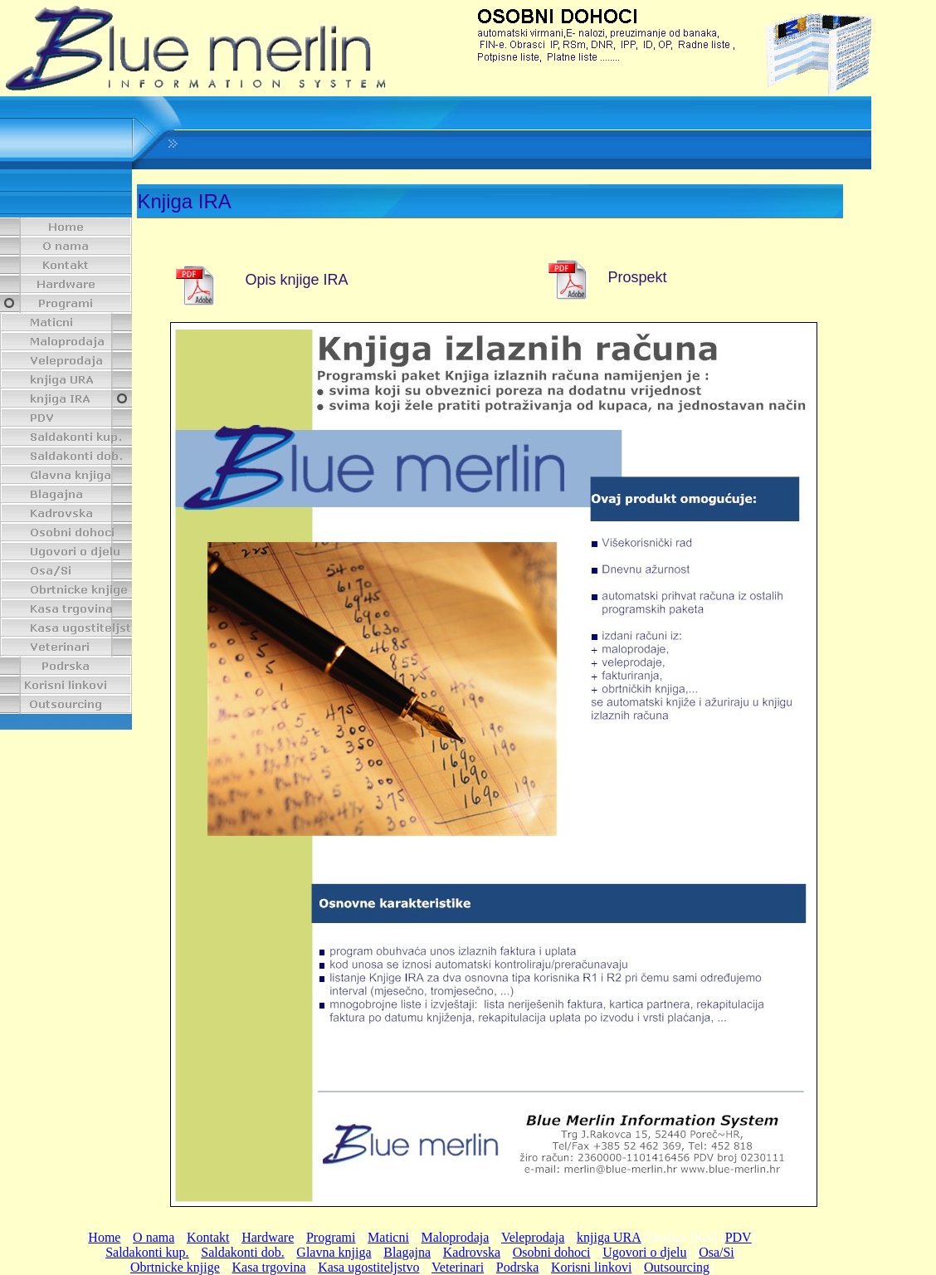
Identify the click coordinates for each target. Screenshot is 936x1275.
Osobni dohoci (552, 1252)
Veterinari (457, 1267)
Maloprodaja (456, 1237)
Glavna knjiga (333, 1252)
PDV (738, 1237)
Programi (331, 1237)
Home (104, 1237)
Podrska (517, 1267)
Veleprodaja (532, 1237)
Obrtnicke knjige (175, 1267)
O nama (153, 1237)
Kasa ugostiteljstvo (368, 1267)
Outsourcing (676, 1267)
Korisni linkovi (591, 1267)
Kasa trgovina (269, 1267)
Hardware (267, 1237)
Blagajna (407, 1252)
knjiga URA (609, 1237)
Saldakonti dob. (242, 1252)
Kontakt (208, 1237)
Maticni (388, 1237)
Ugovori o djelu (644, 1252)
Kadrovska (471, 1252)
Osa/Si (716, 1252)
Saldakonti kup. (146, 1252)
